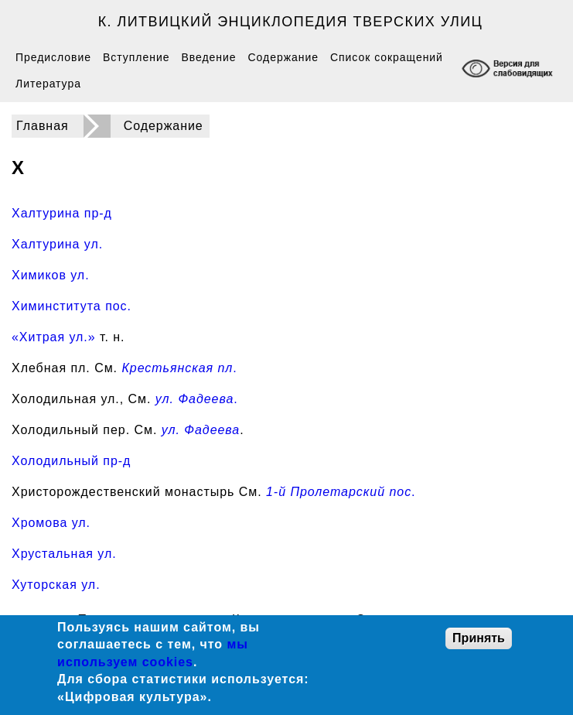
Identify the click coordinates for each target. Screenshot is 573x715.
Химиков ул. (51, 275)
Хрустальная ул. (64, 553)
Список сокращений (386, 57)
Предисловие (53, 57)
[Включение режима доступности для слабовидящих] (509, 70)
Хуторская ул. (56, 584)
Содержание (283, 57)
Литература (48, 83)
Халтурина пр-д (62, 213)
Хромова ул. (51, 522)
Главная (42, 125)
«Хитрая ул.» (54, 337)
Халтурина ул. (57, 244)
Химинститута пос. (71, 306)
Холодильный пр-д (71, 460)
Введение (208, 57)
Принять (478, 638)
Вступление (136, 57)
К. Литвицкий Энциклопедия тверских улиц (290, 21)
